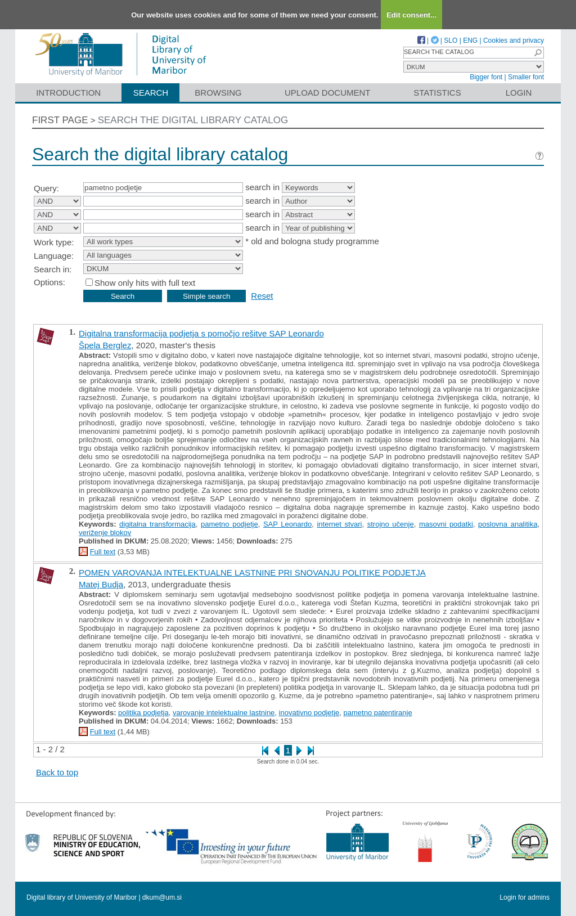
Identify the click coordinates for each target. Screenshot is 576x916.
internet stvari (339, 524)
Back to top (57, 772)
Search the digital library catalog (193, 120)
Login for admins (525, 897)
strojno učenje (390, 524)
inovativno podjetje (309, 712)
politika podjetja (143, 712)
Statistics (437, 92)
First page (60, 120)
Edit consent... (411, 15)
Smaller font (526, 77)
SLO (450, 40)
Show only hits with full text (144, 283)
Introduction (68, 92)
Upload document (328, 92)
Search (151, 92)
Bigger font (486, 77)
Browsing (218, 92)
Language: (54, 256)
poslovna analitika (507, 524)
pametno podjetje (229, 524)
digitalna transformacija (157, 524)
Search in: (53, 269)
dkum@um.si (162, 897)
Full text (103, 551)
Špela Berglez (105, 345)
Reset (262, 295)
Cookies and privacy (513, 40)
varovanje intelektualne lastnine (223, 712)
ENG (470, 40)
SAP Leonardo (287, 524)
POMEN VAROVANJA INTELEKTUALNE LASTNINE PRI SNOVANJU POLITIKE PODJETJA (252, 572)
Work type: (54, 242)
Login (519, 92)
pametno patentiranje (378, 712)
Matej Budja (101, 584)
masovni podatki (446, 524)
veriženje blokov (105, 532)
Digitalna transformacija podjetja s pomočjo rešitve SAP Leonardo (201, 333)
